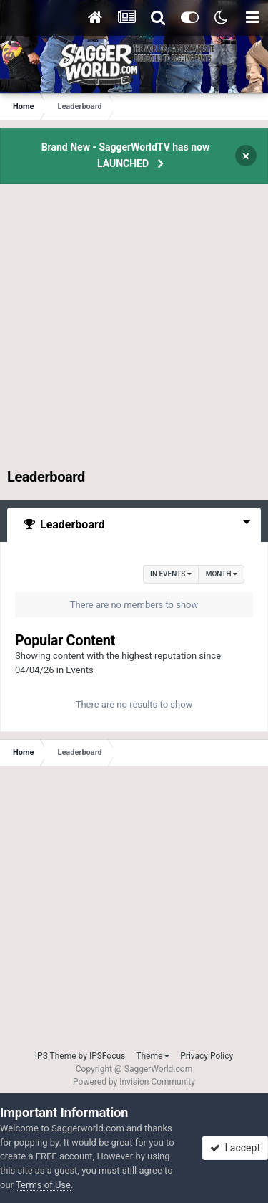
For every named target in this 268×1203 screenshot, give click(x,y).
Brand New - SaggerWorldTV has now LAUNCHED (125, 155)
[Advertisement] (134, 333)
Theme (152, 1056)
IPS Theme (55, 1056)
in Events (171, 574)
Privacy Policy (206, 1056)
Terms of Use (43, 1184)
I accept (235, 1148)
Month (221, 574)
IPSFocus (107, 1056)
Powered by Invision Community (134, 1082)
